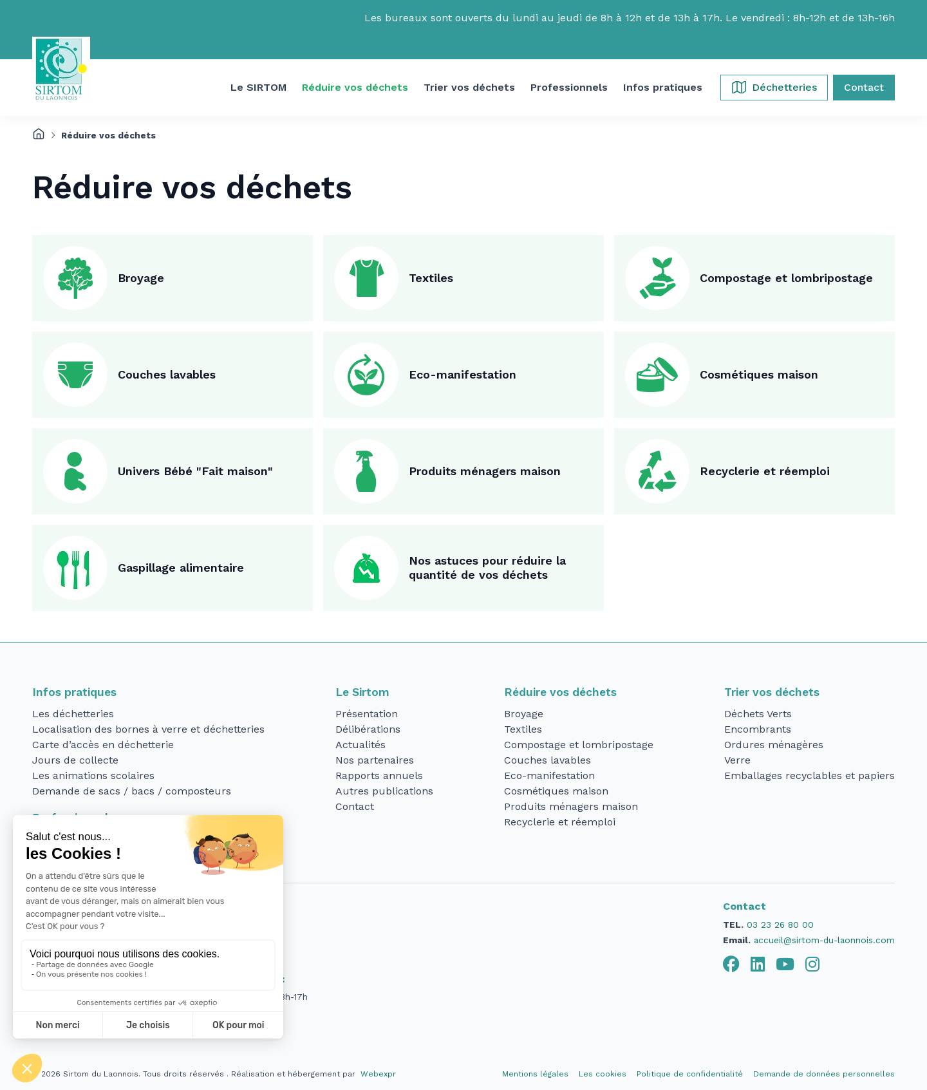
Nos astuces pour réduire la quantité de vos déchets (487, 568)
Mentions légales (535, 1073)
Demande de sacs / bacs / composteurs (131, 791)
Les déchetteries (73, 714)
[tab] (731, 964)
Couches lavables (167, 374)
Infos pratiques (74, 692)
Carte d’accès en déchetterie (103, 744)
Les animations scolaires (93, 775)
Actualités (360, 744)
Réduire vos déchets (560, 692)
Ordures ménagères (773, 744)
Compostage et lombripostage (786, 278)
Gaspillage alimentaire (181, 567)
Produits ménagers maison (485, 471)
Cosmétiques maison (759, 374)
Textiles (431, 278)
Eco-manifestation (462, 374)
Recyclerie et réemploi (765, 471)
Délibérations (367, 729)
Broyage (141, 278)
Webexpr (378, 1073)
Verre (737, 760)
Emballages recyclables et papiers (809, 775)
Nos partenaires (374, 760)
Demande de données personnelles (824, 1073)
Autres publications (384, 791)
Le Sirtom (362, 692)
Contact (354, 806)
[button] (258, 87)
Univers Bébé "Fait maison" (195, 471)
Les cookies (602, 1073)
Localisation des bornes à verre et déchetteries (148, 729)
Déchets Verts (758, 714)
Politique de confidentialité (690, 1073)
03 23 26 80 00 (780, 924)
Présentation (366, 714)
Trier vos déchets (771, 692)
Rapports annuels (379, 775)
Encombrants (757, 729)
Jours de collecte (75, 760)
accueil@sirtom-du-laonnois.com (824, 940)
